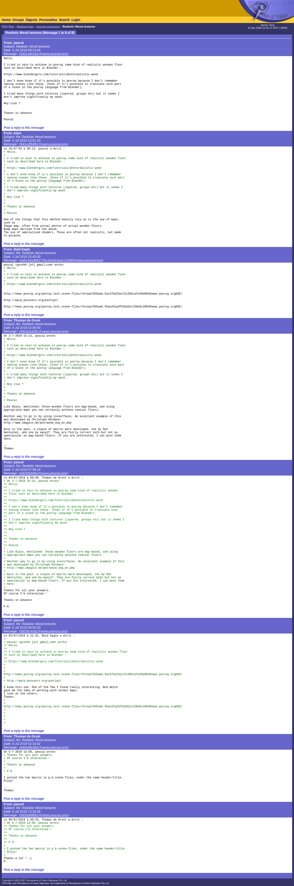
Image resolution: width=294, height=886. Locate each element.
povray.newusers (48, 26)
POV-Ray (8, 26)
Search (64, 20)
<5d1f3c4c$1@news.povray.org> (43, 631)
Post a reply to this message (24, 127)
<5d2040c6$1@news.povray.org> (44, 747)
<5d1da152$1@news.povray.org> (44, 331)
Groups (18, 20)
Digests (31, 20)
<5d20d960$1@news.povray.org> (44, 815)
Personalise (48, 20)
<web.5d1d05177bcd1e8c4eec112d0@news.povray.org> (61, 260)
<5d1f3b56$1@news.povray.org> (43, 473)
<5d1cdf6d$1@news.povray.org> (43, 144)
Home (6, 20)
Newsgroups (25, 26)
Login (75, 20)
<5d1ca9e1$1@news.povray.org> (44, 54)
